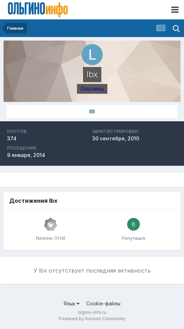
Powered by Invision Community (92, 318)
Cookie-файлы (103, 303)
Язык (71, 303)
